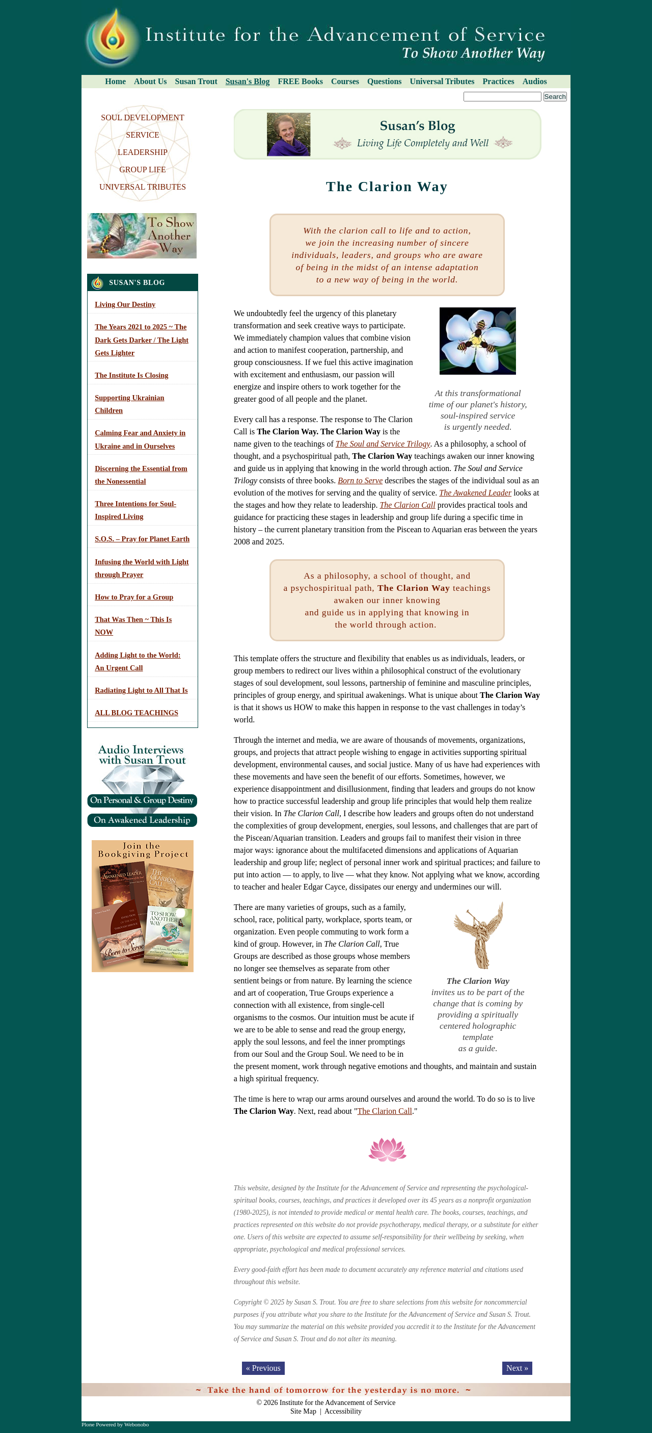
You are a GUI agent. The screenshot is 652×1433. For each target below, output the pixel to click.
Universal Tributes (442, 81)
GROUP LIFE (142, 169)
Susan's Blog (248, 81)
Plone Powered (99, 1424)
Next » (517, 1368)
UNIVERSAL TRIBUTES (142, 187)
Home (115, 81)
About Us (150, 81)
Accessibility (343, 1411)
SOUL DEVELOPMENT (142, 117)
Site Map (303, 1411)
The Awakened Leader (475, 492)
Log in (555, 1388)
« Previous (263, 1368)
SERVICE (142, 135)
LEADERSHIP (143, 152)
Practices (498, 81)
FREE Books (300, 81)
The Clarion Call (407, 505)
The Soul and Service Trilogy (383, 443)
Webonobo (136, 1424)
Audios (535, 81)
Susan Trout (196, 81)
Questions (384, 81)
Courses (345, 81)
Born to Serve (360, 480)
